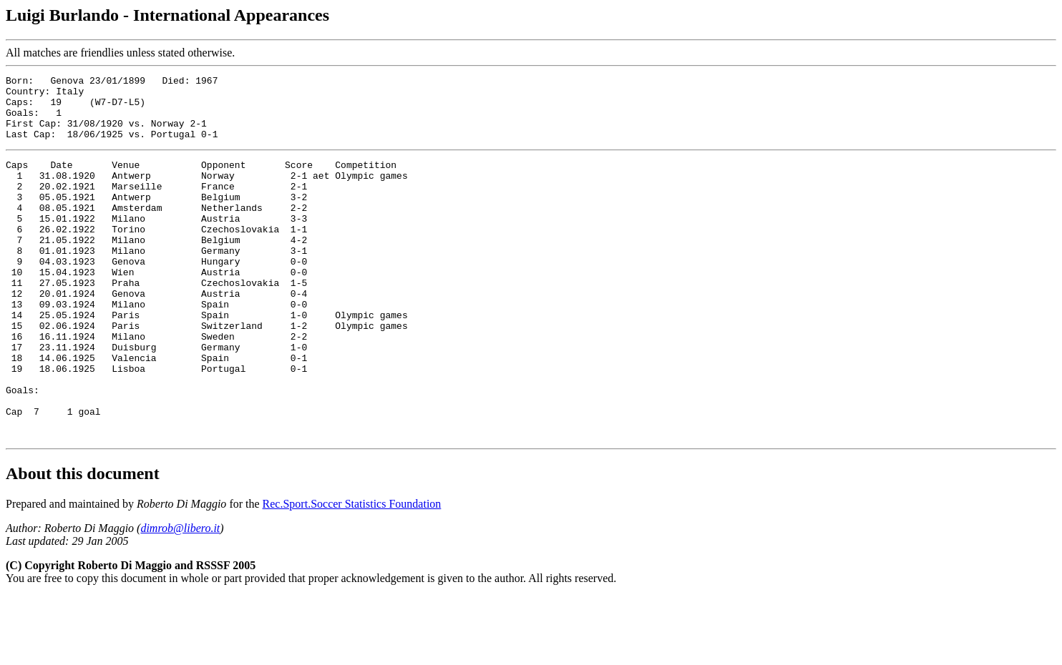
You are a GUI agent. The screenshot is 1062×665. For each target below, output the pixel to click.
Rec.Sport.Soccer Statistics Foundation (352, 572)
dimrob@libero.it (180, 597)
